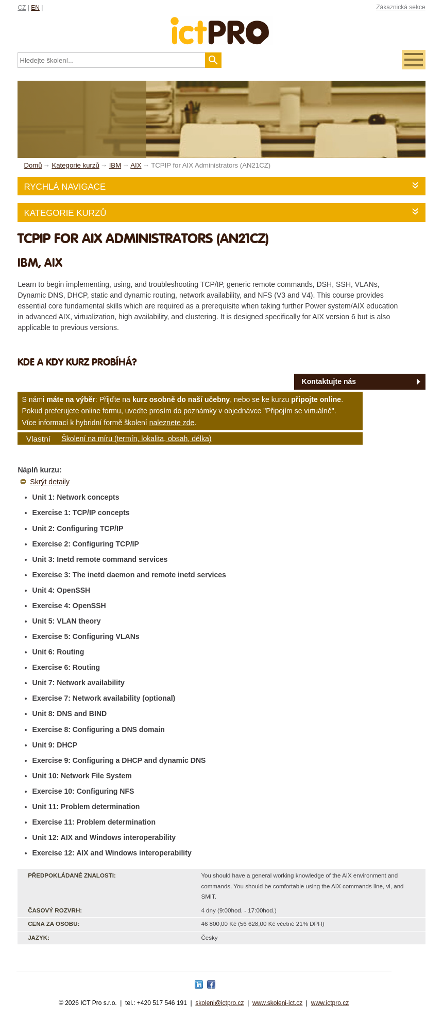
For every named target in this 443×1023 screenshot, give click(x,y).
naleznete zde (172, 422)
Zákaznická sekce (400, 7)
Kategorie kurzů (65, 213)
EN (35, 7)
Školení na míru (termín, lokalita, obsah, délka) (136, 438)
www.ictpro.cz (330, 1003)
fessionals (221, 24)
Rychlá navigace (65, 187)
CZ (22, 7)
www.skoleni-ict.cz (277, 1003)
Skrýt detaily (50, 482)
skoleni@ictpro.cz (219, 1003)
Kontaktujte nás (329, 381)
